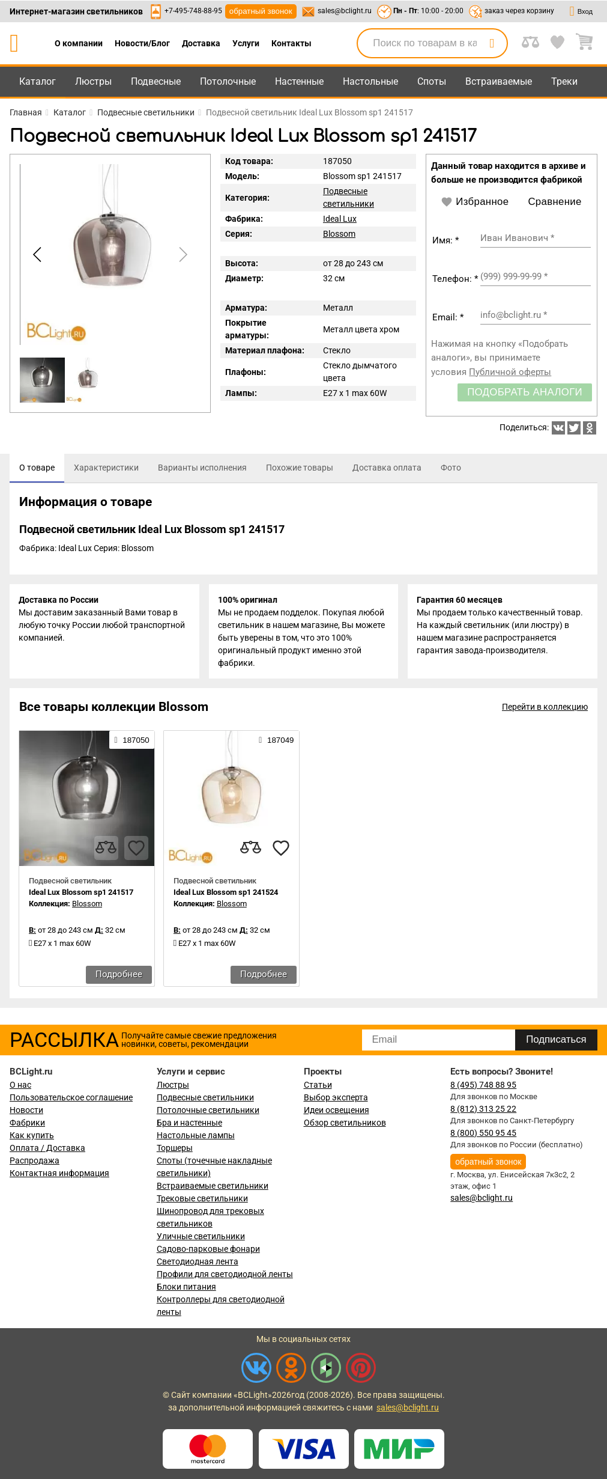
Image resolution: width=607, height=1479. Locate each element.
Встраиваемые (498, 81)
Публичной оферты (510, 372)
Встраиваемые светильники (212, 1186)
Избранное (475, 202)
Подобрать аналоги (524, 392)
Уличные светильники (201, 1236)
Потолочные (228, 81)
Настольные (370, 81)
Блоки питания (186, 1286)
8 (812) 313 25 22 (483, 1109)
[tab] (37, 468)
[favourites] (136, 849)
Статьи (318, 1085)
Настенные (299, 81)
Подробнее (118, 975)
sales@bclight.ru (345, 11)
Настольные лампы (196, 1135)
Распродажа (34, 1160)
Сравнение (554, 201)
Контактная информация (59, 1173)
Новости (26, 1110)
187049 (276, 741)
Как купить (32, 1135)
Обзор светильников (345, 1122)
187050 (131, 741)
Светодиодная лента (197, 1261)
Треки (564, 81)
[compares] (106, 849)
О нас (20, 1085)
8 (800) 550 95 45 (483, 1133)
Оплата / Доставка (47, 1148)
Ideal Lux (340, 219)
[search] (492, 43)
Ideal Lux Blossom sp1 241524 (226, 893)
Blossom (339, 234)
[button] (181, 254)
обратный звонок (260, 11)
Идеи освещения (336, 1110)
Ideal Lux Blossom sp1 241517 (81, 893)
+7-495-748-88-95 (193, 11)
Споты (431, 81)
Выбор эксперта (336, 1097)
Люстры (93, 81)
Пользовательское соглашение (71, 1097)
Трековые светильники (202, 1198)
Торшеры (175, 1148)
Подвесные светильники (205, 1097)
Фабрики (27, 1122)
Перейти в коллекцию (545, 708)
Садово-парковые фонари (208, 1249)
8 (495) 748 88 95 (483, 1085)
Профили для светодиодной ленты (225, 1274)
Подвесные (156, 81)
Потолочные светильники (208, 1110)
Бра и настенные (189, 1122)
